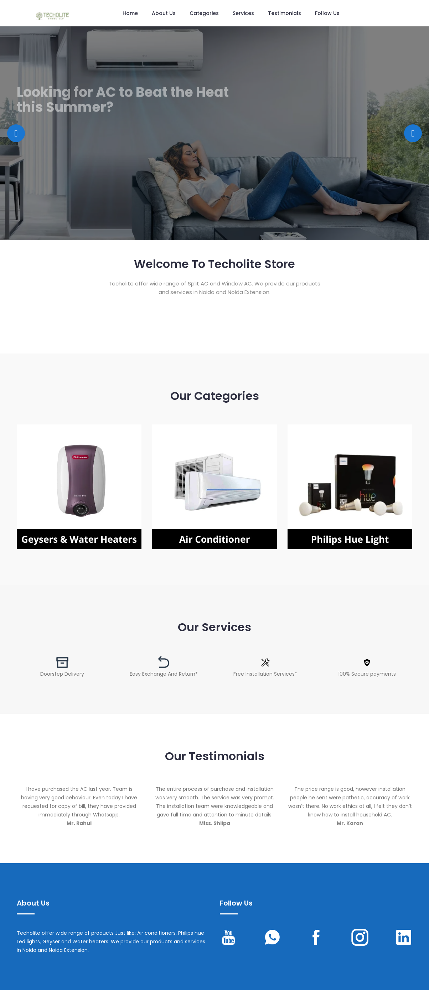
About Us (164, 13)
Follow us (327, 13)
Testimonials (284, 13)
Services (243, 13)
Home (130, 13)
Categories (204, 13)
